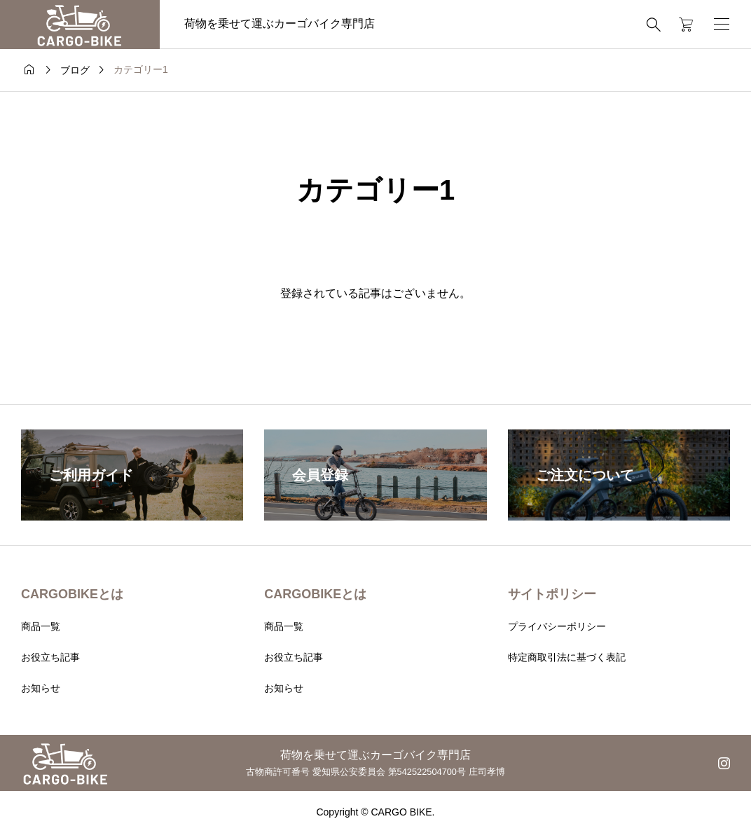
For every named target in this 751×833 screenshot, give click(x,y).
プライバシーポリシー (557, 626)
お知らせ (40, 688)
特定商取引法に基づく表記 (567, 657)
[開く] (721, 24)
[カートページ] (681, 25)
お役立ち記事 (50, 657)
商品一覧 (40, 626)
